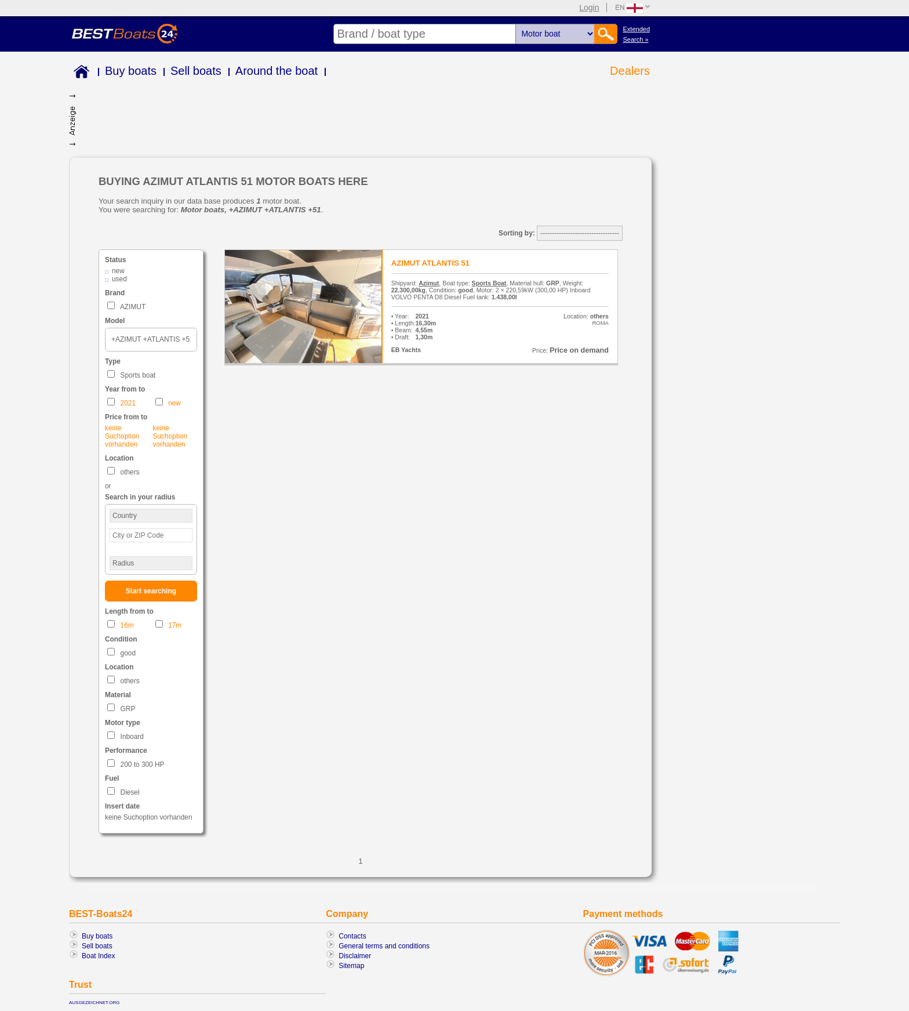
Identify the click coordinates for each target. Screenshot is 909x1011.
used (119, 279)
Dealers (630, 70)
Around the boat (276, 70)
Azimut (429, 283)
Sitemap (351, 966)
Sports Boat (489, 283)
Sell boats (195, 70)
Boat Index (98, 956)
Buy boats (131, 70)
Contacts (352, 936)
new (118, 271)
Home (79, 73)
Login (589, 7)
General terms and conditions (384, 946)
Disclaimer (355, 956)
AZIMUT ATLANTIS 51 (430, 263)
